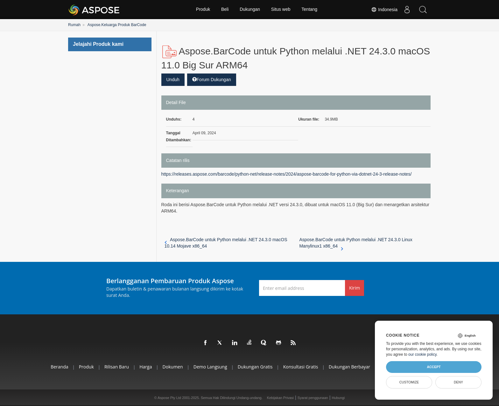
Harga (145, 367)
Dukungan (250, 9)
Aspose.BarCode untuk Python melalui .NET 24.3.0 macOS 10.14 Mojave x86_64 (226, 242)
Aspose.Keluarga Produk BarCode (117, 25)
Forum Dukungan (211, 79)
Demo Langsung (210, 367)
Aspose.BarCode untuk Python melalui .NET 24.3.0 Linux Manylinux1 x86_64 (355, 243)
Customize (409, 382)
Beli (224, 9)
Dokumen (172, 367)
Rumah (74, 25)
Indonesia (384, 9)
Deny (458, 382)
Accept (433, 367)
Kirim (354, 288)
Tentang (310, 9)
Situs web (281, 9)
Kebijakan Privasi (280, 398)
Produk (203, 9)
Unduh (172, 79)
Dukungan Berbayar (350, 367)
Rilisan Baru (115, 367)
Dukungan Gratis (255, 367)
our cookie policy (422, 354)
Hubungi (338, 398)
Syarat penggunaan (313, 398)
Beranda (58, 367)
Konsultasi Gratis (301, 367)
